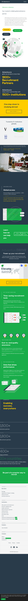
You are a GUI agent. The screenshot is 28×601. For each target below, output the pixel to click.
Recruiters (4, 540)
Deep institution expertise (7, 561)
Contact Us (4, 592)
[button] (6, 29)
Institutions (4, 554)
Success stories (5, 565)
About (3, 588)
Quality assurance (5, 560)
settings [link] (6, 597)
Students (4, 577)
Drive (3, 568)
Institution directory (6, 548)
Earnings (3, 543)
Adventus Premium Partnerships (9, 571)
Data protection (5, 546)
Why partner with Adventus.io (8, 557)
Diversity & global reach (6, 558)
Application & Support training (8, 545)
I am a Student (5, 580)
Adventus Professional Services (9, 569)
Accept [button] (3, 599)
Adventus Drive (5, 563)
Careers (6, 590)
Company (4, 586)
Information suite (5, 566)
